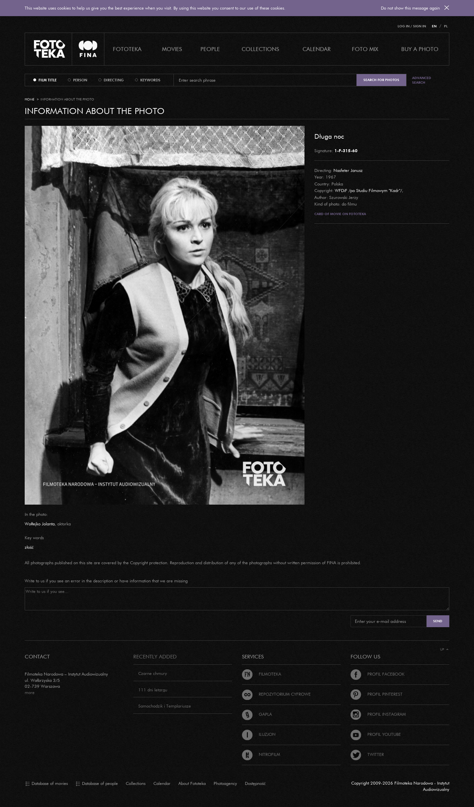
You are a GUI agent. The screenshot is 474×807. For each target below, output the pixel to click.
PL (446, 26)
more (30, 692)
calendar (316, 48)
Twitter (367, 754)
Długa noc (329, 136)
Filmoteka (261, 674)
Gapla (257, 714)
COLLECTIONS (260, 48)
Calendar (162, 783)
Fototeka (127, 48)
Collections (135, 783)
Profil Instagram (378, 714)
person (80, 80)
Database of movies (46, 784)
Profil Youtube (376, 734)
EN (434, 26)
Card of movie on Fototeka (340, 214)
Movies (172, 48)
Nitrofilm (261, 754)
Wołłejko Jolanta (40, 523)
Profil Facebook (378, 674)
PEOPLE (210, 48)
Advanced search (421, 80)
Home (29, 99)
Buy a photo (419, 48)
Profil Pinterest (377, 694)
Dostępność (255, 783)
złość (29, 547)
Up (444, 649)
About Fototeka (192, 783)
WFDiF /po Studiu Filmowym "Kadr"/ (368, 190)
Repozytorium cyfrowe (276, 694)
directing (114, 80)
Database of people (97, 784)
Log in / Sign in (412, 26)
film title (48, 80)
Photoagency (225, 783)
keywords (150, 80)
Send (437, 621)
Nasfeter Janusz (348, 170)
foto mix (365, 48)
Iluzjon (259, 734)
